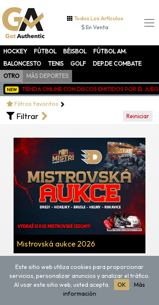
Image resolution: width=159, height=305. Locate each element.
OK (121, 284)
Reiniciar (137, 116)
